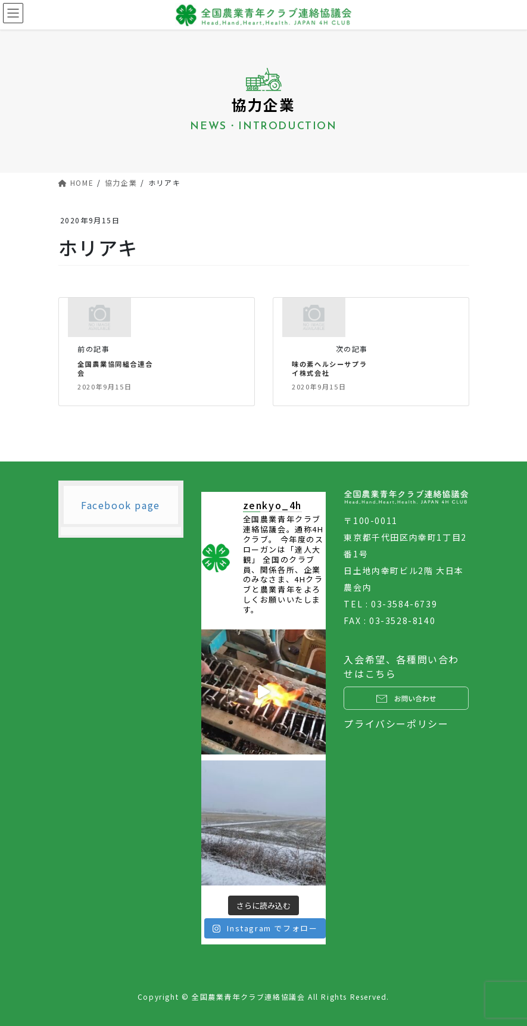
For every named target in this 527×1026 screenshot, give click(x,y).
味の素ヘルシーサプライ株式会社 (329, 368)
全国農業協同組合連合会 (114, 368)
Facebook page (120, 505)
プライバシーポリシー (396, 723)
